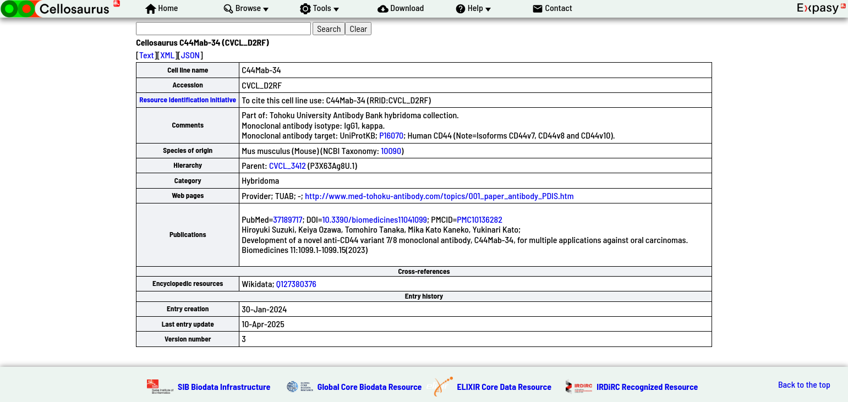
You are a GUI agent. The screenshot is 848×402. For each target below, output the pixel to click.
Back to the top (804, 384)
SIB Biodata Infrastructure (224, 386)
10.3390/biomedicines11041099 (374, 219)
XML (167, 54)
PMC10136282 (479, 219)
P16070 (391, 135)
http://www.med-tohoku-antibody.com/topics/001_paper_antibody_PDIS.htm (439, 195)
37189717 (287, 219)
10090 (391, 150)
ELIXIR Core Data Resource (504, 386)
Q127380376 (296, 283)
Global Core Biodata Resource (370, 386)
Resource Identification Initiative (187, 99)
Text (146, 54)
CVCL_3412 (287, 165)
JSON (190, 54)
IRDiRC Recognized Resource (647, 386)
